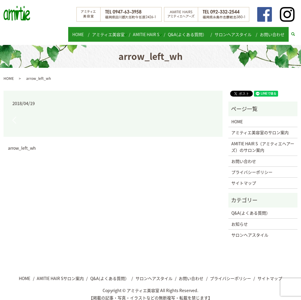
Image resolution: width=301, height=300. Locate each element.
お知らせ (239, 218)
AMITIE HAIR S (147, 31)
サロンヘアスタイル (235, 31)
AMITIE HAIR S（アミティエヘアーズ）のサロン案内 (262, 141)
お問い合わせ (273, 31)
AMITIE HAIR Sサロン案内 (60, 272)
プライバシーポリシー (251, 166)
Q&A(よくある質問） (191, 31)
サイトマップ (243, 177)
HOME (77, 31)
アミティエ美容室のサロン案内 (260, 127)
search (295, 31)
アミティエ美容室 (106, 31)
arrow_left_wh (22, 142)
